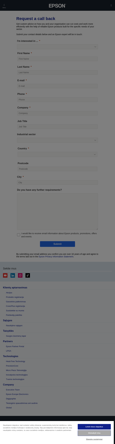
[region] (57, 432)
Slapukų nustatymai (94, 439)
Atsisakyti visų (94, 433)
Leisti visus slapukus (94, 427)
